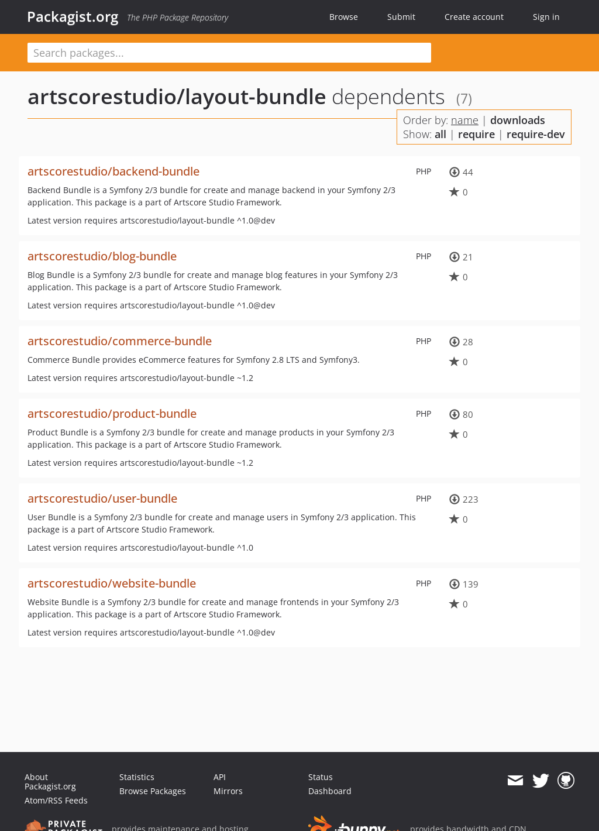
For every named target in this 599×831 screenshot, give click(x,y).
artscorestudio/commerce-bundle (119, 341)
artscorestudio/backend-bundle (113, 171)
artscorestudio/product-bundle (112, 413)
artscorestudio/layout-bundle (176, 96)
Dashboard (330, 790)
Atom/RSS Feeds (56, 800)
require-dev (536, 134)
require (476, 134)
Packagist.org (72, 16)
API (220, 776)
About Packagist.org (50, 781)
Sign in (546, 16)
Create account (474, 16)
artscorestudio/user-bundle (102, 498)
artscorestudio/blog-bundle (102, 256)
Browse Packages (152, 790)
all (440, 134)
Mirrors (228, 790)
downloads (517, 120)
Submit (401, 16)
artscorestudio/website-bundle (111, 583)
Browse (343, 16)
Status (320, 776)
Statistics (136, 776)
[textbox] (229, 53)
